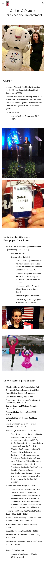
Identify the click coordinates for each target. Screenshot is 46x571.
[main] (23, 12)
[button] (3, 3)
